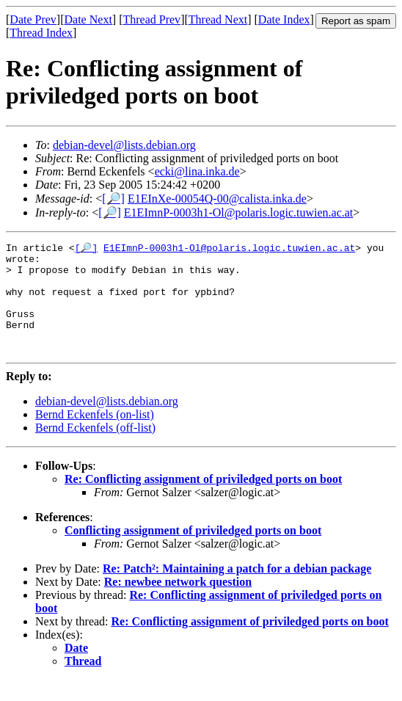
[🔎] (113, 198)
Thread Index (41, 32)
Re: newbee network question (178, 603)
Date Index (284, 19)
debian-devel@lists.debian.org (124, 145)
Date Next (88, 19)
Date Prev (33, 19)
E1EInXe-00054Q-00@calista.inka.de (217, 198)
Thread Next (218, 19)
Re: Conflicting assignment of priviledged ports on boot (203, 500)
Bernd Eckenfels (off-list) (95, 449)
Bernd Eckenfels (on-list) (94, 435)
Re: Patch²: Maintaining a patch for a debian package (237, 590)
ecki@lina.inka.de (197, 171)
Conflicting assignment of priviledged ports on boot (193, 551)
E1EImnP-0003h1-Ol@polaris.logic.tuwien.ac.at (238, 212)
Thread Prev (151, 19)
